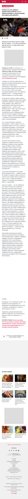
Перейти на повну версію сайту (14, 444)
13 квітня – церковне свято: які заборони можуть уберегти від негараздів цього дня (20, 385)
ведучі (14, 465)
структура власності (14, 468)
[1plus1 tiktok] (13, 450)
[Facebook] (2, 38)
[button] (25, 1)
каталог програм (14, 462)
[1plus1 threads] (11, 450)
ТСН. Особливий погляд (9, 78)
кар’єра (14, 464)
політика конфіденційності (14, 469)
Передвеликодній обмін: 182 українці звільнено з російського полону (20, 436)
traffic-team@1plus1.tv (14, 491)
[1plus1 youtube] (18, 450)
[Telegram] (4, 38)
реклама (14, 460)
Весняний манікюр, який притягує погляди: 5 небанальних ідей (6, 400)
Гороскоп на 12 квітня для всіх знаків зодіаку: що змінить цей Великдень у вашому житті (7, 436)
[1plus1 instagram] (9, 450)
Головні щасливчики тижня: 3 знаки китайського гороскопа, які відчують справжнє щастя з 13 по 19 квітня (20, 401)
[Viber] (7, 38)
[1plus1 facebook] (16, 450)
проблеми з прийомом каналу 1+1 (14, 461)
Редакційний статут (14, 472)
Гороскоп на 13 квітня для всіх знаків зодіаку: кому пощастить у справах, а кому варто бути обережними (7, 385)
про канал (14, 458)
